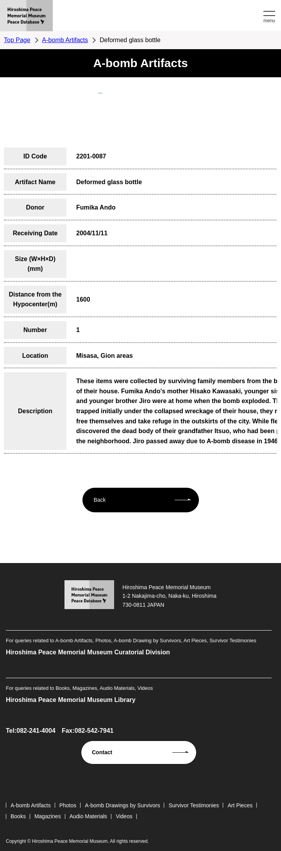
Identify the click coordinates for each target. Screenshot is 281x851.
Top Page (17, 40)
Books (18, 816)
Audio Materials (88, 816)
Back (100, 500)
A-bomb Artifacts (65, 40)
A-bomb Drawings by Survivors (122, 805)
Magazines (47, 816)
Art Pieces (239, 805)
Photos (68, 805)
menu (269, 20)
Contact (102, 752)
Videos (124, 816)
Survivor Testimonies (193, 805)
